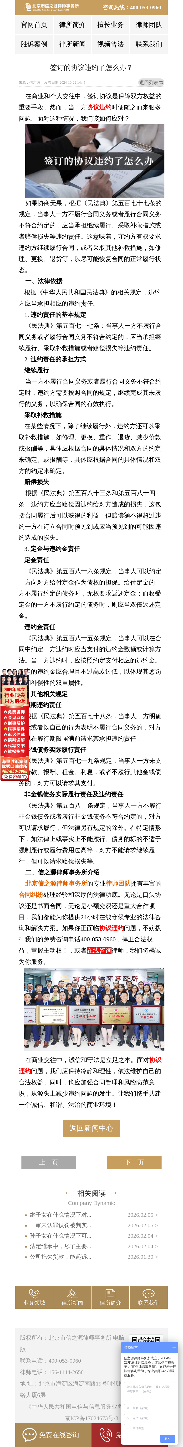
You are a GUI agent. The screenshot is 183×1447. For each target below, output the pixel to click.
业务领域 (34, 1303)
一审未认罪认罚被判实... (60, 1225)
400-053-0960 (145, 7)
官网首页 (34, 24)
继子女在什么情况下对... (60, 1215)
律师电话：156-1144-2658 (52, 1372)
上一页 (48, 1162)
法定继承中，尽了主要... (60, 1246)
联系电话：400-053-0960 (50, 1361)
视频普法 (110, 44)
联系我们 (149, 44)
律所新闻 (72, 44)
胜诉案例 (34, 44)
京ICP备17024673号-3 (91, 1418)
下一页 (134, 1162)
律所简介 (72, 24)
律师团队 (149, 24)
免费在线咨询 (50, 1435)
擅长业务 (110, 24)
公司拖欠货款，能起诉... (60, 1257)
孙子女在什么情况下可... (60, 1236)
